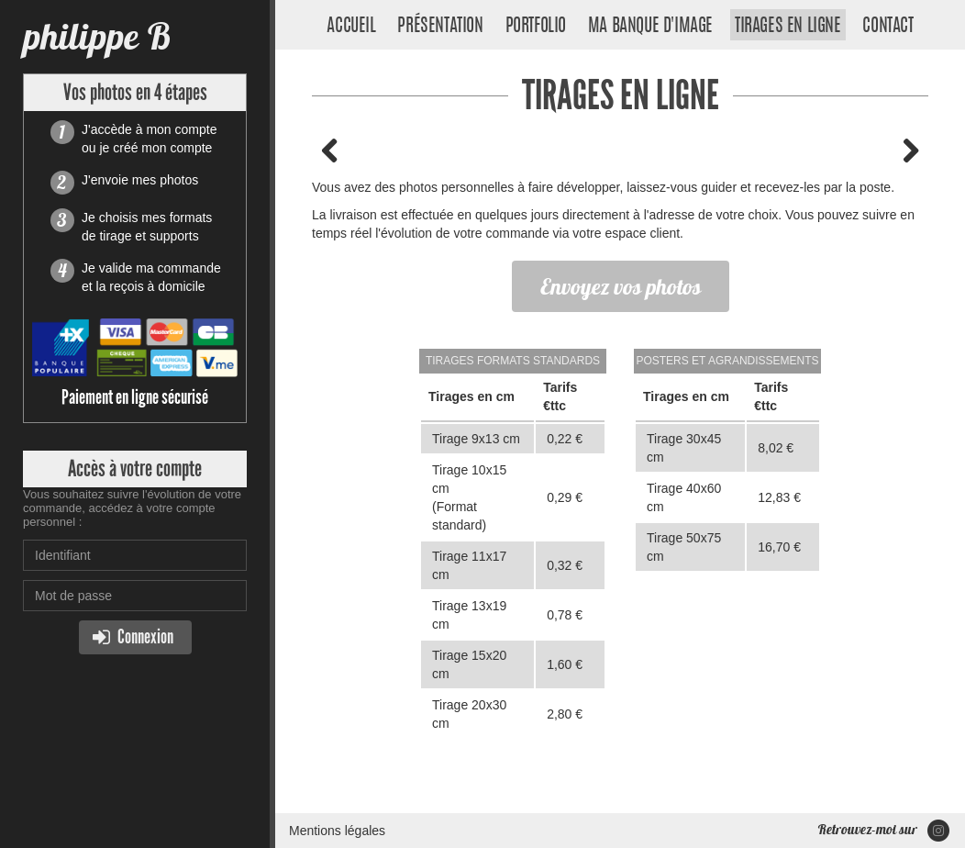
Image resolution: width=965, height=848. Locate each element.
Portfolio (535, 26)
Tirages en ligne (788, 26)
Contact (887, 26)
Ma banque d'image (650, 26)
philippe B (97, 36)
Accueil (351, 26)
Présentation (439, 26)
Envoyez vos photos (620, 286)
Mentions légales (337, 830)
